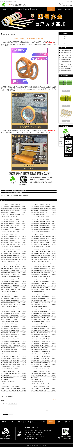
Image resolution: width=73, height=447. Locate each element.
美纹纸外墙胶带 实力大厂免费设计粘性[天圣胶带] (10, 276)
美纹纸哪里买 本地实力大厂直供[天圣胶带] (39, 283)
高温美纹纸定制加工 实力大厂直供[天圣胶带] (10, 274)
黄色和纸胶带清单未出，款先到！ (66, 55)
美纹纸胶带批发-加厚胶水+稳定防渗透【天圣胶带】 (11, 358)
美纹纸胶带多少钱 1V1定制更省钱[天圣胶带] (40, 298)
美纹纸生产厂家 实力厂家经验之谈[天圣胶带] (10, 341)
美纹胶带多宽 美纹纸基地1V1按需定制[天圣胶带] (40, 353)
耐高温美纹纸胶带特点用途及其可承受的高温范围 (41, 236)
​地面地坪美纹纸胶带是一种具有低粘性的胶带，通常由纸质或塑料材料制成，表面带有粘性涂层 (41, 225)
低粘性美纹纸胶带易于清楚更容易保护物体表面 (40, 227)
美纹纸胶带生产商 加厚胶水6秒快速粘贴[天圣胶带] (41, 309)
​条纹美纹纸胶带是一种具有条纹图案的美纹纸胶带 (41, 231)
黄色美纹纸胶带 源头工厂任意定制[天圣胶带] (40, 354)
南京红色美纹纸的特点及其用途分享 (38, 234)
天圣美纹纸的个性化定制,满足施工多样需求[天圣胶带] (11, 261)
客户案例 (43, 9)
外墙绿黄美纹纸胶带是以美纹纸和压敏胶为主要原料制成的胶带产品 (11, 204)
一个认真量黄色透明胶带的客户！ (66, 61)
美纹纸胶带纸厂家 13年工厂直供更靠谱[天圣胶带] (10, 345)
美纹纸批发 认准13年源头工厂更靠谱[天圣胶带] (10, 339)
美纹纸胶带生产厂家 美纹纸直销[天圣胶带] (9, 315)
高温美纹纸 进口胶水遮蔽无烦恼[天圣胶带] (39, 347)
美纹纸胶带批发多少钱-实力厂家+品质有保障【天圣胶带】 (41, 336)
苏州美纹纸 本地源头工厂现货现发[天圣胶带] (40, 343)
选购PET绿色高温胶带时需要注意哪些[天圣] (39, 390)
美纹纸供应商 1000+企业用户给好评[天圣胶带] (40, 339)
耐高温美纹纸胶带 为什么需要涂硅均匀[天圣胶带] (10, 311)
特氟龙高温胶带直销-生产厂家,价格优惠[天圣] (40, 388)
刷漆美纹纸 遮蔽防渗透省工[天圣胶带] (8, 294)
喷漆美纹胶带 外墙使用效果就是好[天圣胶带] (40, 330)
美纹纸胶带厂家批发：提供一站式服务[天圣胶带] (10, 244)
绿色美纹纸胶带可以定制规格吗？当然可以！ (66, 64)
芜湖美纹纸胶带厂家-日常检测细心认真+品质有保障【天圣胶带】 (11, 343)
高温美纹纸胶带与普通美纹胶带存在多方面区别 (10, 210)
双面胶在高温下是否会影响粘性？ (8, 377)
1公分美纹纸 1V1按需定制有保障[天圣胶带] (39, 287)
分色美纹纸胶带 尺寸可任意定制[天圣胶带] (39, 274)
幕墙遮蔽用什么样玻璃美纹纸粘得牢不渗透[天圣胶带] (41, 264)
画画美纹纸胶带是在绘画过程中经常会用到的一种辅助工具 (11, 221)
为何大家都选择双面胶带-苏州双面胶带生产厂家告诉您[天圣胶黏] (11, 373)
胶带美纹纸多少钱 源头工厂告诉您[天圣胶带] (40, 296)
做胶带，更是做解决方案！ (66, 68)
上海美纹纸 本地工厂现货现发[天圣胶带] (9, 291)
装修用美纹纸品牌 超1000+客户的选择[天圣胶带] (40, 278)
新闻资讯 (51, 9)
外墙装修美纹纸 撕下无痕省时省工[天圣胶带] (10, 298)
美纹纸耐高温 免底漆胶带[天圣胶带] (38, 285)
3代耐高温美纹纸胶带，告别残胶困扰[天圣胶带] (40, 255)
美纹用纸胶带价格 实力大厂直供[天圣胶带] (39, 279)
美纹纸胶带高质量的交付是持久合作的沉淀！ (66, 70)
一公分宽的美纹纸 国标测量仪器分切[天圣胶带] (40, 302)
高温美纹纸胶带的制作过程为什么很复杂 (39, 212)
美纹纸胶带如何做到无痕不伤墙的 (8, 212)
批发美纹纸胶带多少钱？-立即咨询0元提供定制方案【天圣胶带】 (41, 356)
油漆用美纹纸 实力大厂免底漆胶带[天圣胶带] (40, 281)
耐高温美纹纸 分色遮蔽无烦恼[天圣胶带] (39, 306)
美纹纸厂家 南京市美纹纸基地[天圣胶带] (9, 306)
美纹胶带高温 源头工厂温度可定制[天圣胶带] (10, 328)
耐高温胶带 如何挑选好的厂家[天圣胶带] (9, 293)
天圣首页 (4, 9)
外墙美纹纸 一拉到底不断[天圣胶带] (38, 323)
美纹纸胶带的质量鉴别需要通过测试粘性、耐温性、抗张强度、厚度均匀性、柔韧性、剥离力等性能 (41, 223)
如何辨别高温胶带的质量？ (36, 379)
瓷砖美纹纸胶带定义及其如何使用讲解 (8, 227)
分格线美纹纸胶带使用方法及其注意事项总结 (10, 225)
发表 (5, 414)
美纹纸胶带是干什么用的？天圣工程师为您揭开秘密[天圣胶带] (11, 249)
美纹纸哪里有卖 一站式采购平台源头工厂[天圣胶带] (11, 304)
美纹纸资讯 (13, 34)
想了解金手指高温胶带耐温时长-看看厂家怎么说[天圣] (11, 384)
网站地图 (67, 1)
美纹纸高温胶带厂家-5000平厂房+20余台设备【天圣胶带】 (11, 360)
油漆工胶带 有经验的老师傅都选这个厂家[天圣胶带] (41, 317)
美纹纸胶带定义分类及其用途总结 (8, 202)
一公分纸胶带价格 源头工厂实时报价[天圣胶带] (40, 315)
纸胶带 (65, 43)
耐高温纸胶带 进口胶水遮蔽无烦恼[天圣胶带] (40, 349)
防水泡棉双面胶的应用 (5, 375)
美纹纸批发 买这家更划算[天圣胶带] (38, 291)
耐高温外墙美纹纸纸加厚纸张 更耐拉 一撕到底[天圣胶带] (41, 261)
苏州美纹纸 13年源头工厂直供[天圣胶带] (39, 304)
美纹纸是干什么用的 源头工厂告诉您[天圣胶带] (10, 285)
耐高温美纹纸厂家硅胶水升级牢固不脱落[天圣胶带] (41, 259)
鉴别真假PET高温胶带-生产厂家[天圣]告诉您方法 (40, 383)
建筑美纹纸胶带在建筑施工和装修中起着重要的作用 (11, 219)
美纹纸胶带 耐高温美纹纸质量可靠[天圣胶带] (10, 334)
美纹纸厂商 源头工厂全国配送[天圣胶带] (9, 324)
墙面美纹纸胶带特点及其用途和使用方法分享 (10, 238)
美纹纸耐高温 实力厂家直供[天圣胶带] (38, 324)
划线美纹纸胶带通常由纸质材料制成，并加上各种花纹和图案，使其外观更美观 (41, 221)
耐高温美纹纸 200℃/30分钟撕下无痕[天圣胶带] (40, 351)
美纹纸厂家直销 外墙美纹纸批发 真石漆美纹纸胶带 (18, 195)
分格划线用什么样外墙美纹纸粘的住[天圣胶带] (10, 266)
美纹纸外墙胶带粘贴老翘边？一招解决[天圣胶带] (40, 251)
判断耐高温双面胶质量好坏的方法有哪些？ (39, 375)
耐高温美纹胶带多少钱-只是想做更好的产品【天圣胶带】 (41, 362)
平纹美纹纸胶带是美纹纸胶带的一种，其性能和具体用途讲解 (41, 216)
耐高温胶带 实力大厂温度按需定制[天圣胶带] (10, 281)
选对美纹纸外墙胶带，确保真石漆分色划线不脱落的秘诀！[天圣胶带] (11, 264)
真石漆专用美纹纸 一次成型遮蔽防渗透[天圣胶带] (10, 289)
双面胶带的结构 (4, 379)
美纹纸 (27, 9)
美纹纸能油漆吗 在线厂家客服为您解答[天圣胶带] (10, 272)
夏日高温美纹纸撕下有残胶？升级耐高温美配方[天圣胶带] (41, 253)
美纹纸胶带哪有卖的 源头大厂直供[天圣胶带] (10, 278)
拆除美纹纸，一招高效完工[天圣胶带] (8, 251)
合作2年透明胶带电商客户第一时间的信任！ (66, 50)
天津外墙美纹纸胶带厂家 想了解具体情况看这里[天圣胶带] (41, 313)
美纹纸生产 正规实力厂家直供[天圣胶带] (9, 319)
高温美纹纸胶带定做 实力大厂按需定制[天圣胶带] (40, 268)
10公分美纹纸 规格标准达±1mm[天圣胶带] (9, 296)
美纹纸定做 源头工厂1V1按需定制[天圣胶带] (9, 332)
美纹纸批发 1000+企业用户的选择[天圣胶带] (9, 308)
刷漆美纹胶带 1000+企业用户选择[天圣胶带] (40, 328)
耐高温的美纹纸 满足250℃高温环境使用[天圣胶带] (41, 270)
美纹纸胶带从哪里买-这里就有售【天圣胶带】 (40, 360)
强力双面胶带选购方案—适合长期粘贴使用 (9, 368)
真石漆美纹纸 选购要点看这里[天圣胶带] (39, 326)
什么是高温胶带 (4, 383)
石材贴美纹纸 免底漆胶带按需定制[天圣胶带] (10, 279)
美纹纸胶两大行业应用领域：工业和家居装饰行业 (41, 208)
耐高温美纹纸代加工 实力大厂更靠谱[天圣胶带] (40, 276)
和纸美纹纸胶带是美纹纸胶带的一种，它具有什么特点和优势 (11, 223)
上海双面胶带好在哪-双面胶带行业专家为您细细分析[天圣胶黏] (41, 371)
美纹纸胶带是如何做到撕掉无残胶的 (38, 214)
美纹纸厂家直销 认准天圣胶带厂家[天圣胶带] (40, 334)
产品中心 (34, 9)
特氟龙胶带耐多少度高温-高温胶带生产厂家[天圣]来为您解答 (41, 386)
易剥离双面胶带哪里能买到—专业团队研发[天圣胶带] (41, 366)
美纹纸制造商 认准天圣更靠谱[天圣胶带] (9, 353)
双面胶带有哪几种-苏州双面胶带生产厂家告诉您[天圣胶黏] (41, 373)
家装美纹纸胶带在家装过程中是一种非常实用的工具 (41, 219)
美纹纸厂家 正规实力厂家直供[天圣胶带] (39, 311)
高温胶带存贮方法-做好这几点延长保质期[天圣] (10, 390)
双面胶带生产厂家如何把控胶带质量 (8, 381)
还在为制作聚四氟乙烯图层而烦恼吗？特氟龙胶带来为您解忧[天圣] (11, 388)
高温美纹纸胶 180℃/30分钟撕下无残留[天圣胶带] (10, 354)
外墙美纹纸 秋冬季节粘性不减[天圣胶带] (9, 349)
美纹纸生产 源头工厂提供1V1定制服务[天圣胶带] (40, 338)
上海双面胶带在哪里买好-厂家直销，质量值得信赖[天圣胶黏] (11, 371)
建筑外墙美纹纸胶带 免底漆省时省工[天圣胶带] (10, 270)
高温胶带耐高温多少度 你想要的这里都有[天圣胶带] (41, 289)
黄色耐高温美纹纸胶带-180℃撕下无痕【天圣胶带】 (11, 362)
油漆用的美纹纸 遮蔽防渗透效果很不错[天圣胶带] (10, 338)
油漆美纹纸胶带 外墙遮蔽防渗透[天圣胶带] (9, 351)
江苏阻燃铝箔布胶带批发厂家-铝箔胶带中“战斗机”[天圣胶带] (41, 368)
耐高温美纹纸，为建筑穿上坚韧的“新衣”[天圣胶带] (41, 263)
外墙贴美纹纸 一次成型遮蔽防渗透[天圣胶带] (10, 300)
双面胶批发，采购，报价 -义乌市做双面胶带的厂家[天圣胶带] (41, 364)
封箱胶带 (12, 9)
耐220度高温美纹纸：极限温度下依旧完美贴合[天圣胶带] (11, 246)
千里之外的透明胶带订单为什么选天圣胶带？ (66, 52)
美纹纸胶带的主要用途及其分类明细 (8, 240)
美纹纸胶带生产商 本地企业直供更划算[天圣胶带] (40, 341)
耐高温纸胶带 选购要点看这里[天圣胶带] (9, 287)
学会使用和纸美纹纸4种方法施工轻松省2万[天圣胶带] (11, 268)
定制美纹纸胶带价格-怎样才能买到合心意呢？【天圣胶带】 (11, 356)
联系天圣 (67, 9)
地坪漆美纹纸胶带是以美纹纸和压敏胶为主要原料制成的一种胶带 (41, 206)
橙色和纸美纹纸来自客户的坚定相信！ (66, 59)
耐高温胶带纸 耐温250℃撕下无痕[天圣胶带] (9, 317)
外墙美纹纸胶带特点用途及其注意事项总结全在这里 (41, 238)
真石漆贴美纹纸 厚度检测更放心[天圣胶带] (9, 283)
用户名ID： (5, 403)
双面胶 (20, 9)
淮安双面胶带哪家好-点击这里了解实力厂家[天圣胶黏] (41, 369)
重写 (11, 414)
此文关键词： (3, 195)
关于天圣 (59, 9)
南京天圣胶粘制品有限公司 (8, 1)
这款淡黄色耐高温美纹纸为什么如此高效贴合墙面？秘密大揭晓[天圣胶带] (11, 259)
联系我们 (71, 1)
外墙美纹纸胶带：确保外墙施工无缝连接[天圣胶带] (11, 242)
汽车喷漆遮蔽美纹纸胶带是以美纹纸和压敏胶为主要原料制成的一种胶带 (11, 208)
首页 (4, 34)
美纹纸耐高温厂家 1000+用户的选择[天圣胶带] (40, 319)
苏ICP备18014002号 (33, 438)
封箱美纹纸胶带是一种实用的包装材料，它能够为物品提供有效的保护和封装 (11, 231)
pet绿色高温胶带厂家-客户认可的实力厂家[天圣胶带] (11, 364)
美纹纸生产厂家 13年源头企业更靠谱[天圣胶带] (40, 332)
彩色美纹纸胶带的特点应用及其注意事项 (9, 234)
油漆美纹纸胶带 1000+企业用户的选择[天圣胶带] (40, 272)
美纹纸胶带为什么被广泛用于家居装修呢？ (39, 210)
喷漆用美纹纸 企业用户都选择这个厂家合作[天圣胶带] (41, 321)
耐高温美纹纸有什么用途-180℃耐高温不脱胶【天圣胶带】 (41, 345)
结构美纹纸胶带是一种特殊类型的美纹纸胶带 (40, 229)
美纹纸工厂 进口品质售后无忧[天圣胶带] (39, 293)
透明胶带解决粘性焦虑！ (66, 57)
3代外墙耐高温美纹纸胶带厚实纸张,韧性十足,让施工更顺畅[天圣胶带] (11, 257)
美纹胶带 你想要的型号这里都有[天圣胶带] (9, 336)
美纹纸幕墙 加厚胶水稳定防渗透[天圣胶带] (9, 323)
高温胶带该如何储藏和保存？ (37, 381)
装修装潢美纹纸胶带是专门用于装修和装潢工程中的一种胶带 (11, 229)
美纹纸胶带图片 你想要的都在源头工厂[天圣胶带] (10, 302)
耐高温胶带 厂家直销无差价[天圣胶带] (38, 300)
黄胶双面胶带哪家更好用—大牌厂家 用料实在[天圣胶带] (11, 366)
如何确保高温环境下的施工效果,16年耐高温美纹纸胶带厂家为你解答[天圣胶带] (41, 246)
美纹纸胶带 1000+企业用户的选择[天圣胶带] (9, 309)
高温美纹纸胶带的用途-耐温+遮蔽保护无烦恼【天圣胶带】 (41, 358)
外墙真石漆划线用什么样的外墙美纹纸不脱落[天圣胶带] (41, 266)
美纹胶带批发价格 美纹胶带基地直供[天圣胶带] (10, 330)
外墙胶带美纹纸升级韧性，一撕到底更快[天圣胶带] (11, 253)
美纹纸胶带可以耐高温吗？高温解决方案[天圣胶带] (41, 249)
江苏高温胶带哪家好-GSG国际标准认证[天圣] (10, 386)
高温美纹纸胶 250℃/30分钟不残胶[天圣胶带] (10, 313)
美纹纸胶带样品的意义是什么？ (66, 66)
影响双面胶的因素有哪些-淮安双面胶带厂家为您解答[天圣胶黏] (11, 369)
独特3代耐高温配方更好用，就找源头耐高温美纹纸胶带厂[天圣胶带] (11, 255)
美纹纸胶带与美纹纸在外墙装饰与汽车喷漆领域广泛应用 (11, 214)
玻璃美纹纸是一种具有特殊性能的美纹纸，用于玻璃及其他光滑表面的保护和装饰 (11, 236)
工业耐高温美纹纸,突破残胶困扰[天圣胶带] (9, 263)
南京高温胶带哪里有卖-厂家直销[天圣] (38, 384)
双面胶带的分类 (34, 377)
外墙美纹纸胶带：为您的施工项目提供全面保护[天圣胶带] (41, 242)
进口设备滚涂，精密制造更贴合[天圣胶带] (39, 240)
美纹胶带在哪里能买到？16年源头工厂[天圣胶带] (40, 244)
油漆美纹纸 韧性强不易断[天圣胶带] (38, 308)
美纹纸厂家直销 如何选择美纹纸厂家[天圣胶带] (10, 321)
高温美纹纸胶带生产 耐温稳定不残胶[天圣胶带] (40, 294)
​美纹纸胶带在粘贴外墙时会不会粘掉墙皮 (9, 216)
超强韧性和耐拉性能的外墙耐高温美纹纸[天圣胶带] (41, 257)
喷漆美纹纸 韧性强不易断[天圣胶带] (8, 347)
